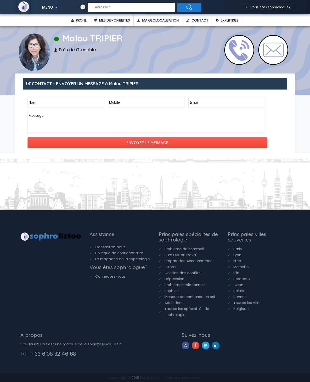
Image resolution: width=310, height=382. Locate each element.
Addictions (173, 302)
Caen (238, 284)
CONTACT (197, 20)
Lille (236, 272)
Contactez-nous (110, 246)
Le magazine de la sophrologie (122, 258)
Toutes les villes (247, 302)
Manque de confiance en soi (189, 296)
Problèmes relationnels (184, 284)
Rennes (240, 296)
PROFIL (78, 20)
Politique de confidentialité (119, 252)
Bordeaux (241, 278)
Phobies (171, 290)
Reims (238, 290)
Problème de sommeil (184, 248)
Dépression (174, 278)
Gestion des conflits (182, 272)
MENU (50, 7)
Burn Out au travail (180, 254)
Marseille (241, 266)
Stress (170, 266)
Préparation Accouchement (189, 260)
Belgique (241, 308)
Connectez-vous (110, 276)
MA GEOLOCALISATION (158, 20)
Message (36, 115)
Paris (237, 248)
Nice (237, 260)
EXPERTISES (227, 20)
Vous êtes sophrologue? (268, 7)
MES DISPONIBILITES (112, 20)
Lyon (237, 254)
